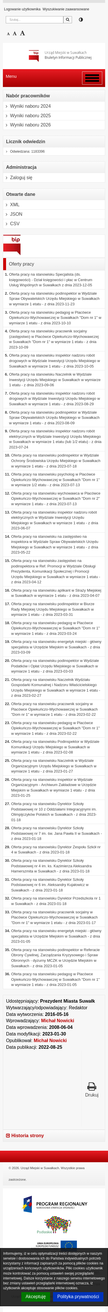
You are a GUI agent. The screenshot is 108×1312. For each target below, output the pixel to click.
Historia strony (25, 1135)
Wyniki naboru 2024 (27, 106)
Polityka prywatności (78, 1296)
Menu (11, 76)
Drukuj (91, 1089)
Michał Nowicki (57, 1020)
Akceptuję (36, 1296)
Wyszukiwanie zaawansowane (66, 9)
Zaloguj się (17, 177)
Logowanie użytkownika (22, 9)
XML (11, 204)
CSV (11, 223)
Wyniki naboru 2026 (27, 125)
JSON (12, 214)
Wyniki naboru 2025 (27, 115)
